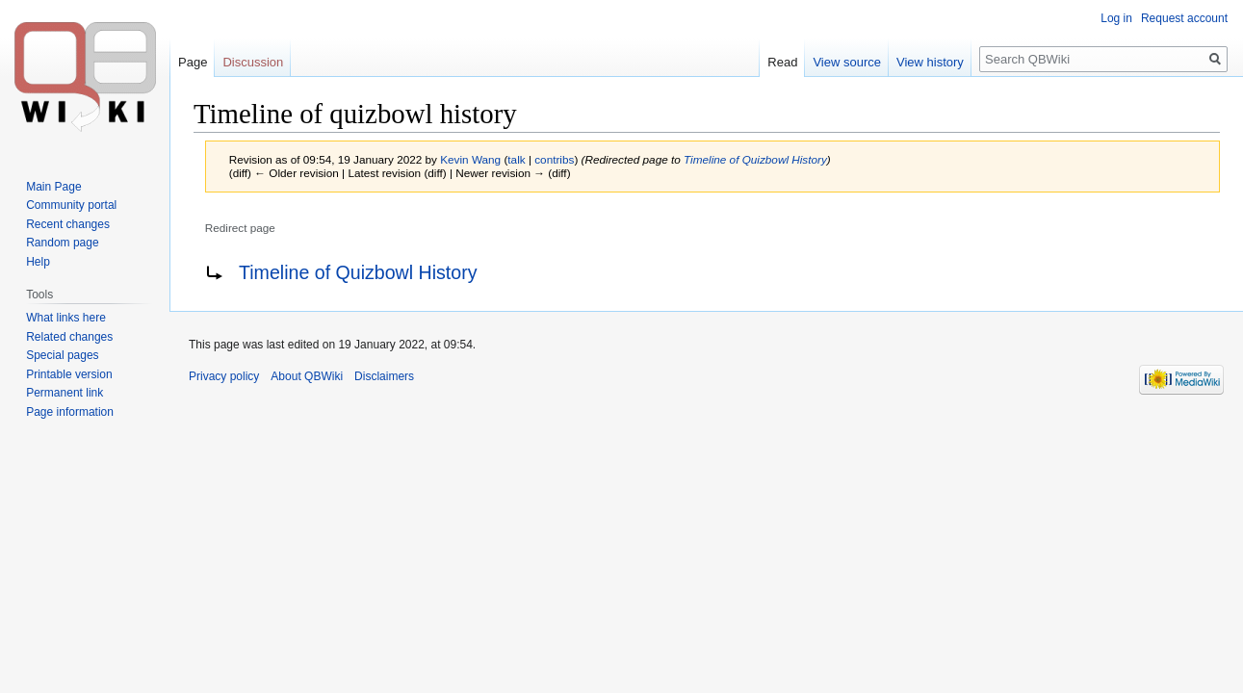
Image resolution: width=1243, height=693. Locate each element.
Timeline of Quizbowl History (755, 159)
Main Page (53, 186)
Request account (1184, 18)
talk (516, 159)
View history (930, 62)
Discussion (252, 62)
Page (192, 62)
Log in (1116, 18)
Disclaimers (384, 376)
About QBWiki (307, 376)
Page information (70, 412)
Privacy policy (224, 376)
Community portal (71, 205)
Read (782, 62)
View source (847, 62)
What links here (66, 317)
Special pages (62, 355)
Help (38, 262)
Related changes (69, 337)
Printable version (69, 374)
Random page (62, 242)
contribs (554, 159)
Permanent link (64, 392)
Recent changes (68, 224)
